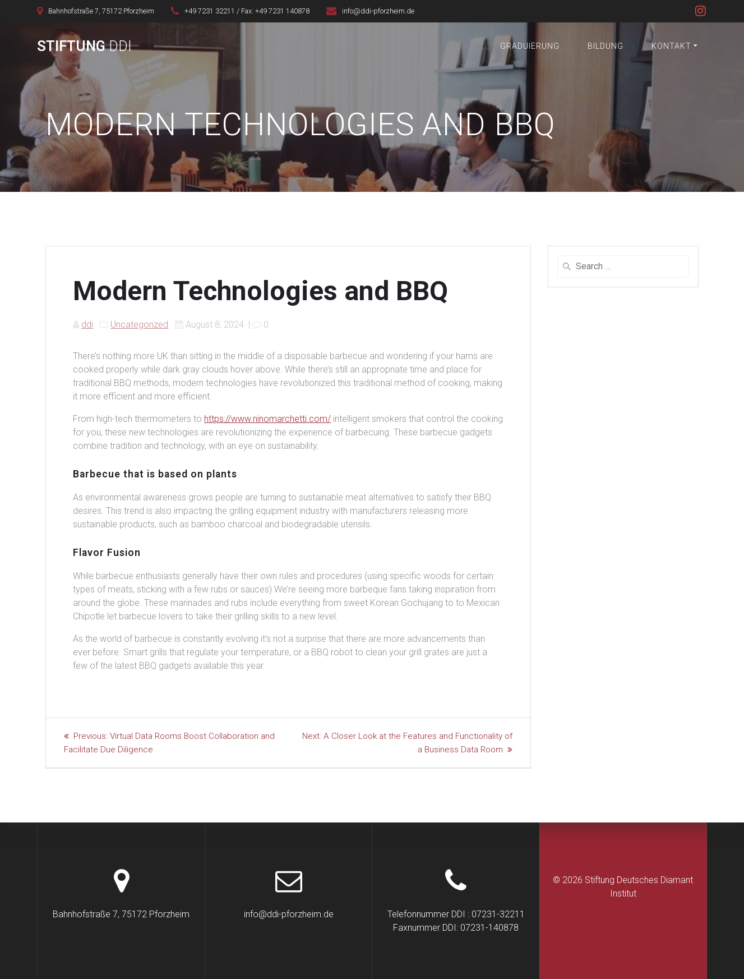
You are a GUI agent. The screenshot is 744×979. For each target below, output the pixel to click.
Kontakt (671, 46)
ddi (87, 324)
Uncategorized (139, 324)
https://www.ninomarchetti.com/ (267, 418)
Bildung (605, 46)
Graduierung (530, 46)
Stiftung (84, 46)
